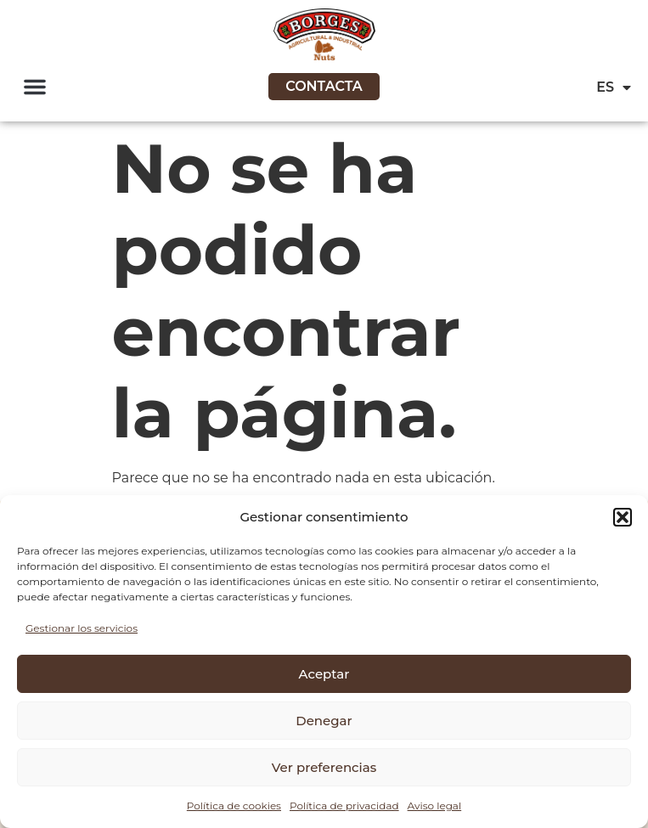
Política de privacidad (344, 805)
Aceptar (324, 674)
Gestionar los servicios (81, 628)
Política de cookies (234, 805)
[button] (622, 517)
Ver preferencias (324, 767)
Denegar (324, 721)
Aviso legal (435, 805)
